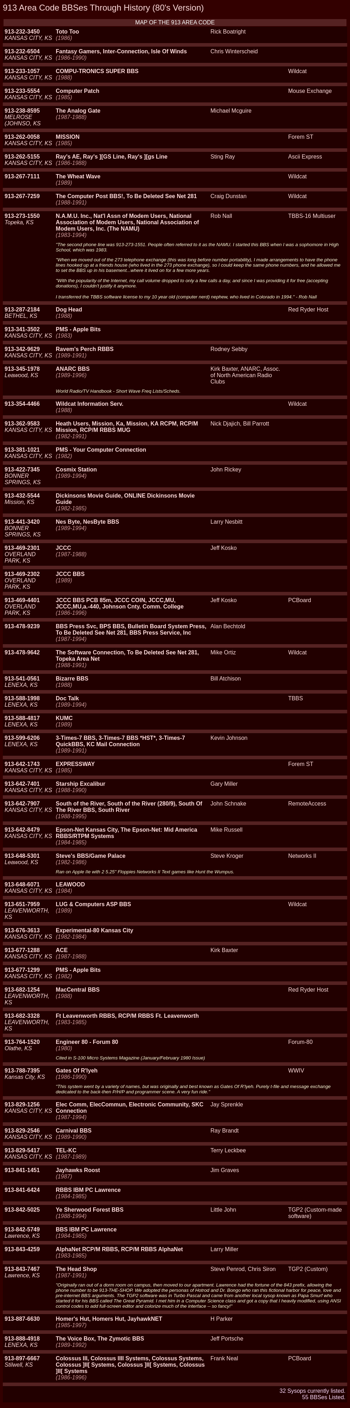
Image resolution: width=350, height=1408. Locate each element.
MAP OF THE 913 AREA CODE (175, 22)
